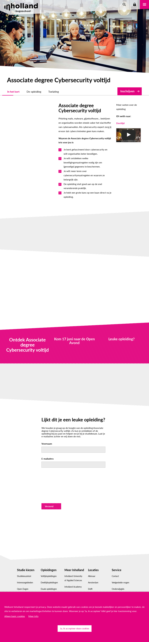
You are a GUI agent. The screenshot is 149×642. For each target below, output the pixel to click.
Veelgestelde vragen (120, 544)
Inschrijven (127, 91)
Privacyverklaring (119, 563)
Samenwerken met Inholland (72, 573)
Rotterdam (93, 576)
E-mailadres (47, 420)
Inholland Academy (73, 548)
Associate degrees (49, 556)
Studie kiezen (25, 531)
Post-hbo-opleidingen (50, 563)
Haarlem (92, 569)
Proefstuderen (23, 556)
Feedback (116, 576)
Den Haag (92, 556)
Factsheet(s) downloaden (22, 578)
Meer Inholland (74, 531)
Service (116, 531)
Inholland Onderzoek (73, 565)
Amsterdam (93, 544)
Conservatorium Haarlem (71, 556)
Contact (115, 537)
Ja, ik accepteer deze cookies (74, 628)
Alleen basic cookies (14, 616)
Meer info (33, 616)
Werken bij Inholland (73, 582)
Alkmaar (91, 537)
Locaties (93, 531)
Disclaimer (116, 556)
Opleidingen (48, 531)
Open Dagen (22, 550)
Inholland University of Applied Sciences (73, 539)
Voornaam (46, 405)
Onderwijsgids (118, 550)
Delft (90, 550)
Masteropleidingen (49, 569)
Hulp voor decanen (25, 569)
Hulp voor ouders (25, 563)
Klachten (116, 582)
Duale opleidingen (49, 550)
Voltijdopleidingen (49, 537)
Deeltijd (104, 119)
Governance (69, 588)
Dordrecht (92, 563)
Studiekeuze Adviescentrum (23, 588)
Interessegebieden (25, 544)
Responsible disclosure (122, 569)
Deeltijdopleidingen (49, 544)
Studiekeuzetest (24, 537)
